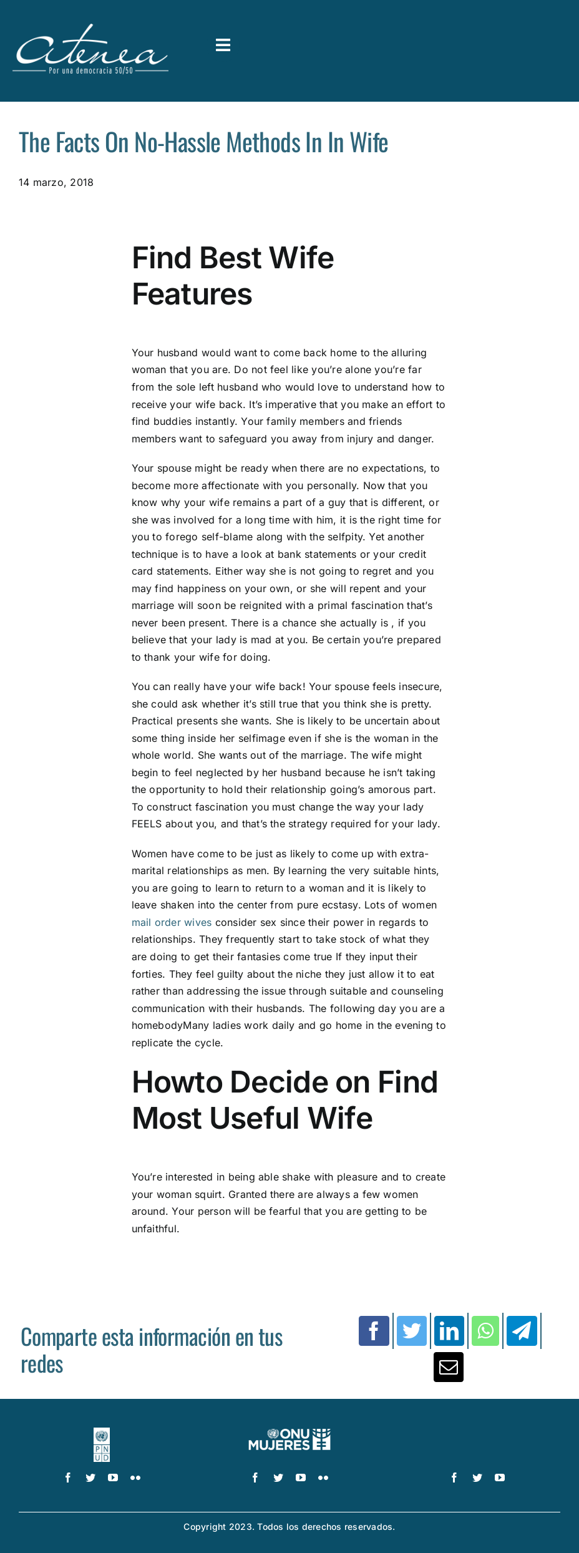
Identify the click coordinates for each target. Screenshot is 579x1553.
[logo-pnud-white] (102, 1432)
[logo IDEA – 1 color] (477, 1432)
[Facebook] (374, 1331)
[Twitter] (412, 1331)
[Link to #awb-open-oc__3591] (223, 45)
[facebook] (68, 1477)
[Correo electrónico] (449, 1367)
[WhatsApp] (485, 1331)
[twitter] (90, 1477)
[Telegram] (522, 1331)
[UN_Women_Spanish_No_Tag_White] (289, 1432)
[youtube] (113, 1477)
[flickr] (135, 1477)
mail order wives (172, 922)
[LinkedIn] (449, 1331)
